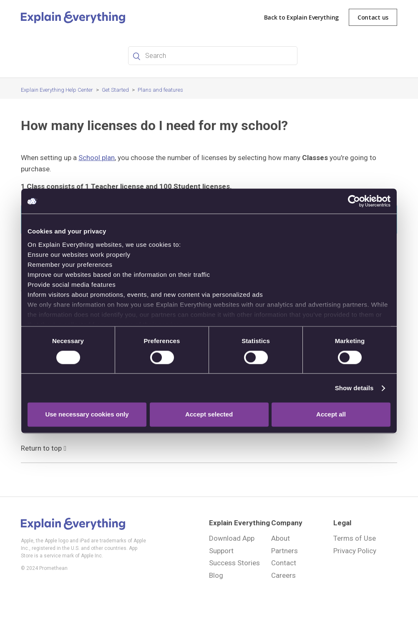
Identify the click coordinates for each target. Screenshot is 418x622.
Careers (283, 575)
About (280, 538)
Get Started (115, 90)
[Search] (212, 55)
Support (221, 551)
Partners (284, 551)
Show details (354, 387)
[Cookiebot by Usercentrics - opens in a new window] (353, 201)
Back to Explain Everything (301, 17)
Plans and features (160, 90)
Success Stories (234, 563)
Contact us (373, 17)
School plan (96, 157)
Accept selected (209, 414)
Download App (231, 538)
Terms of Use (354, 538)
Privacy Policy (354, 551)
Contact (283, 563)
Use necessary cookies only (86, 414)
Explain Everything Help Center (57, 90)
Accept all (331, 414)
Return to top (43, 447)
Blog (216, 575)
